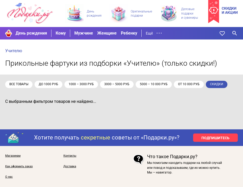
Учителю (13, 50)
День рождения (31, 33)
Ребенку (129, 33)
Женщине (107, 33)
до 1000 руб (48, 84)
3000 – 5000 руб (116, 84)
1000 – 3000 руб (81, 84)
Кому (61, 33)
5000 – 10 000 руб (154, 84)
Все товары (18, 84)
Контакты (69, 155)
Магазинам (13, 155)
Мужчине (83, 33)
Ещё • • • (154, 33)
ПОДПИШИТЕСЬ (215, 138)
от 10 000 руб (189, 84)
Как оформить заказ (19, 166)
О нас (9, 176)
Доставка (69, 166)
